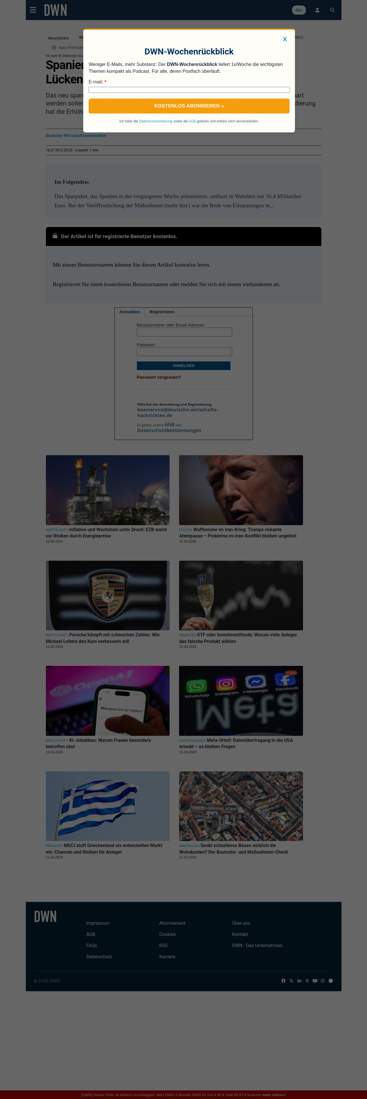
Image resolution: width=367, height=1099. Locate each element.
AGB (192, 121)
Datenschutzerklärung (156, 121)
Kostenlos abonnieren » (189, 106)
